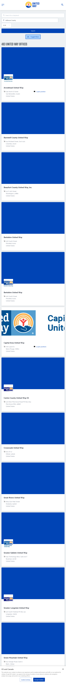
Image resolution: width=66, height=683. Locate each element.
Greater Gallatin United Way (15, 552)
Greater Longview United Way (16, 608)
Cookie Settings (26, 681)
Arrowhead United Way (13, 87)
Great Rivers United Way (14, 497)
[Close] (63, 670)
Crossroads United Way (14, 447)
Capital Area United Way (14, 342)
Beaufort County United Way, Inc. (18, 187)
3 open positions (41, 346)
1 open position (40, 91)
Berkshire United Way (13, 237)
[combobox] (33, 15)
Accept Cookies (39, 681)
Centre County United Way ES (16, 398)
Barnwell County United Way (16, 137)
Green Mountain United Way (16, 657)
